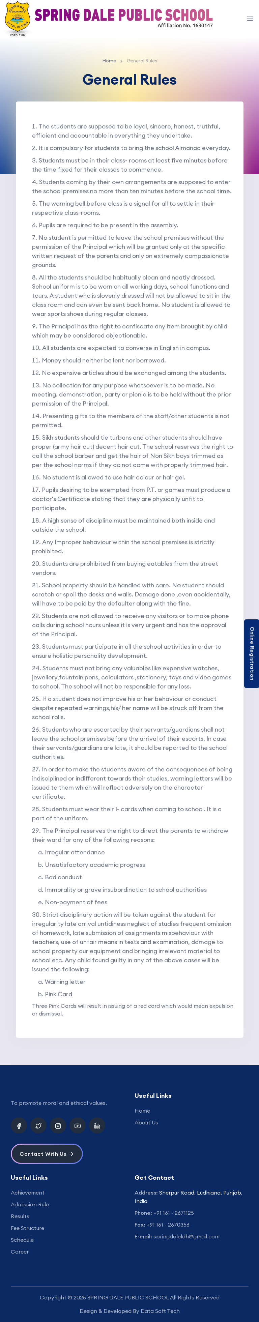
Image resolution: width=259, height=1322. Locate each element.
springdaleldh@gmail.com (186, 1236)
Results (20, 1216)
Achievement (28, 1192)
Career (20, 1251)
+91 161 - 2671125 (173, 1212)
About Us (146, 1122)
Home (109, 61)
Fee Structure (27, 1228)
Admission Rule (30, 1204)
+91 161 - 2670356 (168, 1224)
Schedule (22, 1239)
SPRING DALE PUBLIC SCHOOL (128, 1297)
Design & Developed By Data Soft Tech (130, 1311)
